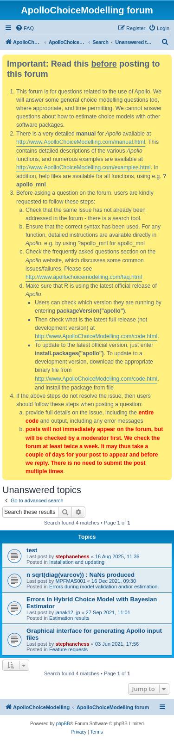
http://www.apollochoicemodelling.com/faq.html (84, 277)
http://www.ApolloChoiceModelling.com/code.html (96, 336)
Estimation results (69, 618)
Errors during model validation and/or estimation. (104, 586)
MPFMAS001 (70, 581)
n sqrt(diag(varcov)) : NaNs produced (80, 574)
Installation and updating (76, 562)
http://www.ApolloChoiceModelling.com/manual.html (80, 142)
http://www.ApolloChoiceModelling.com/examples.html (83, 167)
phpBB (63, 723)
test (31, 550)
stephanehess (72, 556)
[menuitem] (24, 28)
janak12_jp (67, 612)
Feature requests (68, 649)
